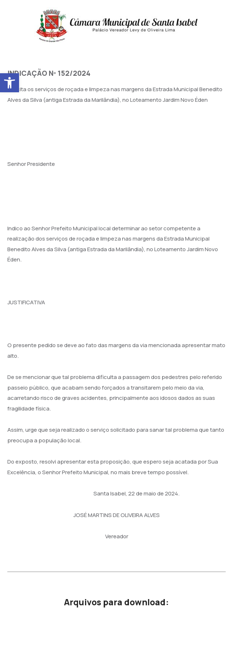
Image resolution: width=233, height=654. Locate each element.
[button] (9, 82)
